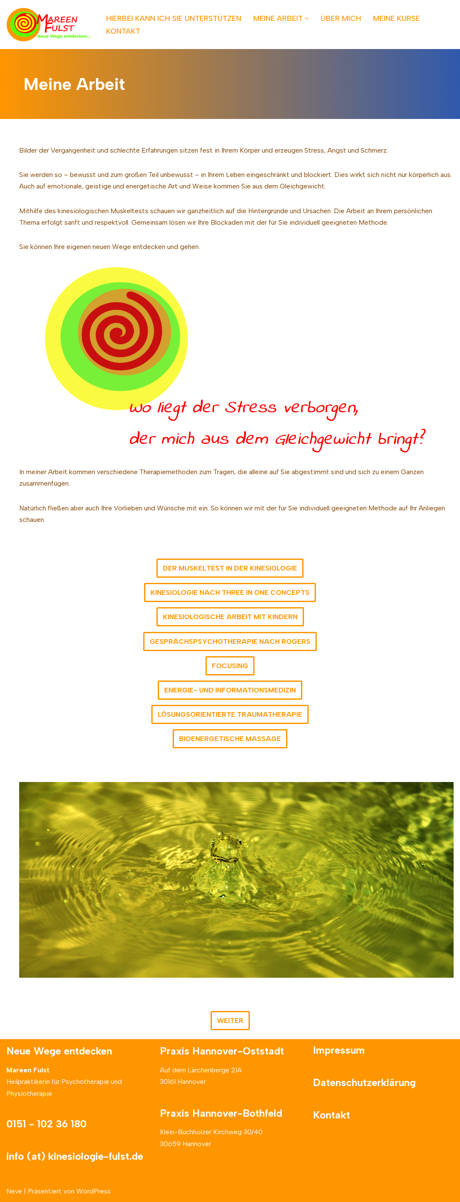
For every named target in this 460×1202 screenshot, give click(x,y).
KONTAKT (123, 30)
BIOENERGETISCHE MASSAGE (230, 739)
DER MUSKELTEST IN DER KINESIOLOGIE (230, 568)
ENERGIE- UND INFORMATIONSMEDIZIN (230, 690)
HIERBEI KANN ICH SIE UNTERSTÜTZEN (173, 18)
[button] (307, 18)
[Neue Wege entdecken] (49, 24)
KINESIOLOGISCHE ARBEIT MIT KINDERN (230, 617)
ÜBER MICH (341, 18)
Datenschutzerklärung (364, 1082)
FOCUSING (230, 666)
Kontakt (331, 1115)
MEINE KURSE (396, 18)
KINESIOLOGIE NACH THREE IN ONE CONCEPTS (230, 592)
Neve (14, 1191)
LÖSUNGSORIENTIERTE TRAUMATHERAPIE (230, 714)
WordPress (93, 1191)
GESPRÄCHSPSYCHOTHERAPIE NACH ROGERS (230, 641)
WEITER (230, 1021)
